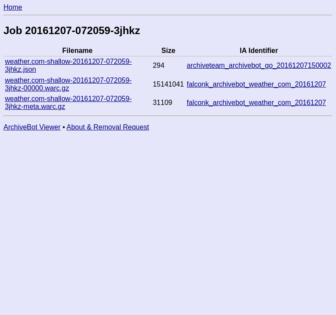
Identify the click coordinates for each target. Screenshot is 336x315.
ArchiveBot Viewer (32, 127)
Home (13, 7)
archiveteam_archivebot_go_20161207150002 (259, 65)
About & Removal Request (107, 127)
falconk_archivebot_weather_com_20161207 (256, 84)
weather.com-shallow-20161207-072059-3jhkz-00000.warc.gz (68, 84)
